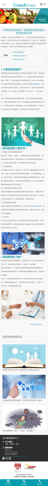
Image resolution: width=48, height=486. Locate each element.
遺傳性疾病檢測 (36, 206)
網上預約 (8, 482)
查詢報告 (24, 482)
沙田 (17, 444)
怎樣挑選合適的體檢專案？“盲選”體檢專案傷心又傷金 (22, 400)
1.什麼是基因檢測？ (18, 52)
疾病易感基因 (35, 84)
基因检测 (33, 324)
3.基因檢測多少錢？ (18, 59)
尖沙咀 (12, 444)
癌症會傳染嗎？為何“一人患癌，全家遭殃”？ (18, 431)
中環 (6, 444)
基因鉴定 (39, 324)
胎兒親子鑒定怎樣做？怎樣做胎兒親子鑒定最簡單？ (21, 370)
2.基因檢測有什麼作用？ (20, 56)
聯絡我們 (40, 482)
